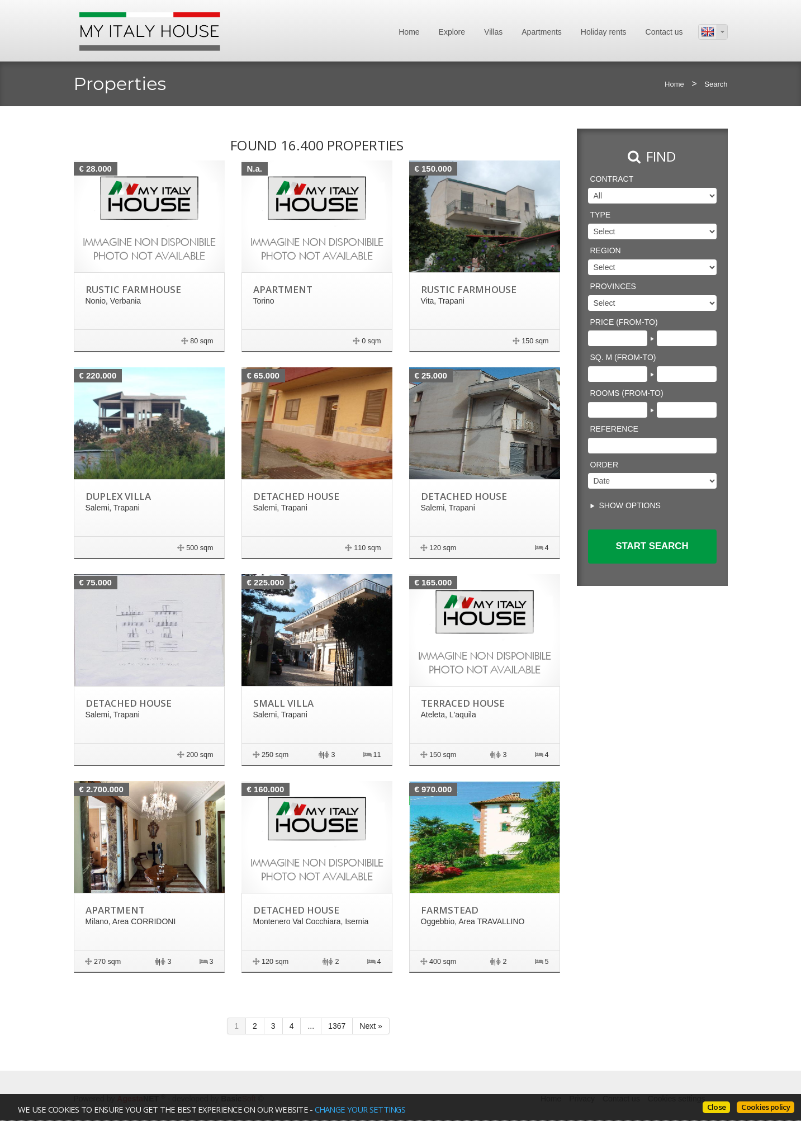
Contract (612, 178)
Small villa (283, 703)
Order (604, 464)
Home (409, 31)
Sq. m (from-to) (623, 357)
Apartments (542, 31)
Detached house (296, 496)
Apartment (282, 289)
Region (605, 250)
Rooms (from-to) (626, 393)
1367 (336, 1025)
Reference (614, 428)
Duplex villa (118, 496)
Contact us (664, 31)
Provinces (613, 286)
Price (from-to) (624, 322)
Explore (452, 31)
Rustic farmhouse (133, 289)
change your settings (360, 1109)
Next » (370, 1025)
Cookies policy (765, 1107)
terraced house (463, 703)
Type (600, 214)
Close (716, 1107)
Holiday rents (604, 31)
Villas (493, 31)
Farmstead (449, 910)
